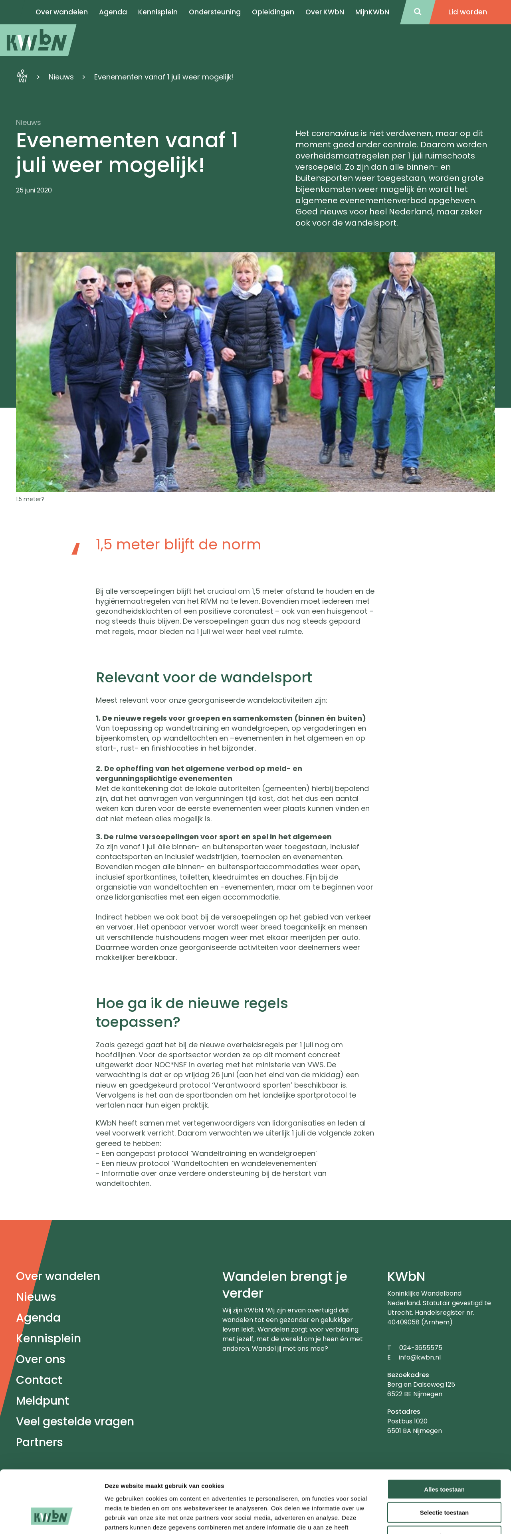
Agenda (38, 1318)
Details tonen (431, 1518)
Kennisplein (158, 12)
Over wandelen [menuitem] (62, 12)
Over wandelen (58, 1276)
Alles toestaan (444, 1436)
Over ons (40, 1359)
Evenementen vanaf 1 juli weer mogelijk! (164, 77)
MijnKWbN (372, 12)
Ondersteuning (215, 12)
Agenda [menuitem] (113, 12)
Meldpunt (42, 1401)
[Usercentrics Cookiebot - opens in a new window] (52, 1518)
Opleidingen (273, 12)
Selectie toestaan (444, 1459)
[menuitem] (38, 40)
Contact (39, 1380)
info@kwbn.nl (420, 1357)
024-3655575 (420, 1347)
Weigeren (444, 1483)
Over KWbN (324, 12)
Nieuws (61, 77)
